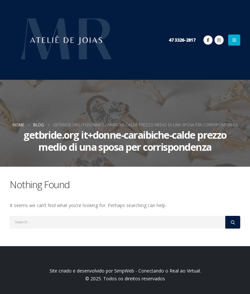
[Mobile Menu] (234, 40)
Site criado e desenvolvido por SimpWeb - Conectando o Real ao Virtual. (125, 271)
